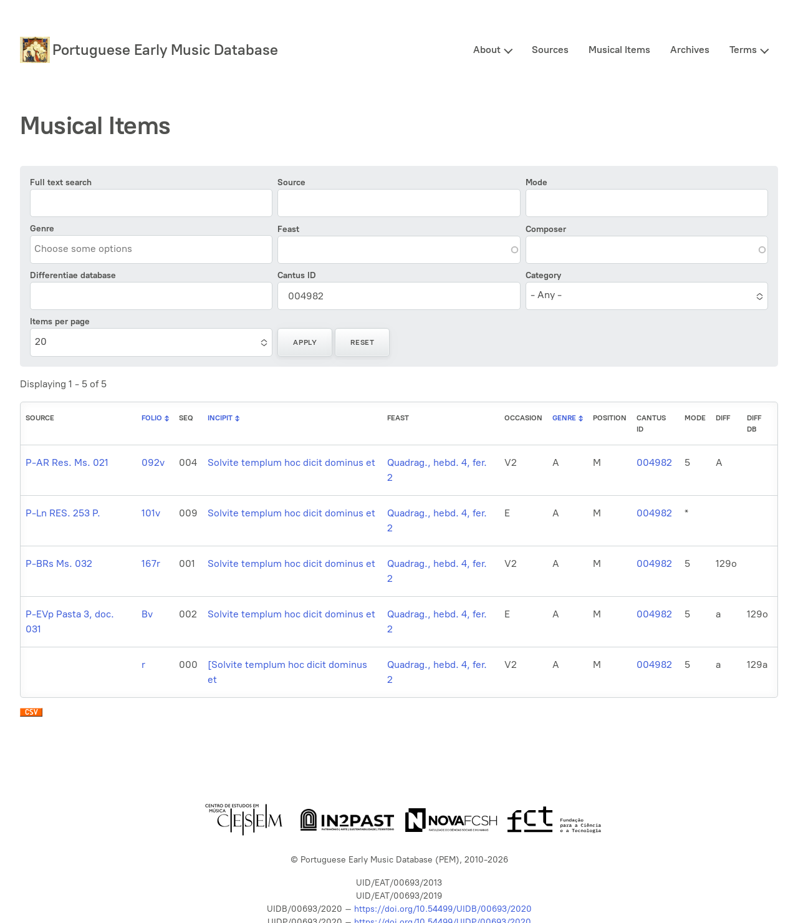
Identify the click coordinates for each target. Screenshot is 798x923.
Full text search (61, 182)
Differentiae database (73, 275)
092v (153, 462)
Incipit (220, 417)
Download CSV (31, 715)
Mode (536, 182)
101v (151, 513)
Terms (743, 50)
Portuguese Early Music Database (165, 50)
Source (291, 182)
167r (151, 563)
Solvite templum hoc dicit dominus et (291, 462)
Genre (42, 228)
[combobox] (91, 248)
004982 (654, 462)
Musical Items (619, 50)
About (487, 50)
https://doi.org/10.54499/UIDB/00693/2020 (443, 909)
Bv (147, 614)
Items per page (60, 321)
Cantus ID (296, 275)
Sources (550, 50)
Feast (288, 229)
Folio (152, 417)
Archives (689, 50)
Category (543, 275)
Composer (546, 229)
